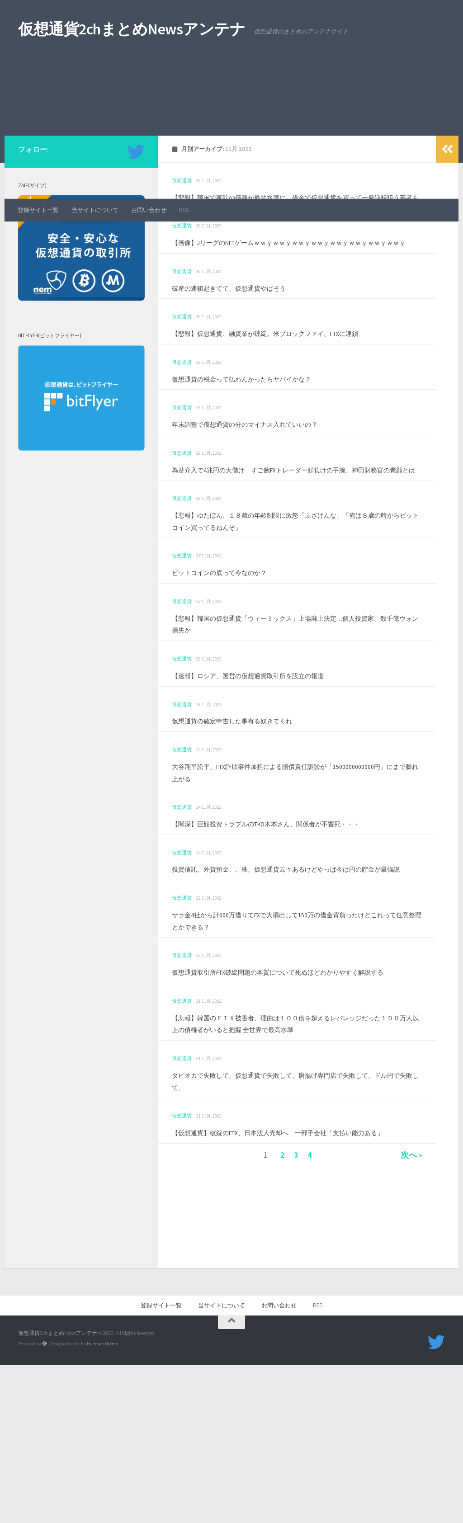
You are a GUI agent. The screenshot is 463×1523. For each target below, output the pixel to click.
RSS (184, 210)
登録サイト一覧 (38, 210)
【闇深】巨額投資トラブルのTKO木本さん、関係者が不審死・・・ (293, 945)
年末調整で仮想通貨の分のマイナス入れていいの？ (265, 534)
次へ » (409, 1313)
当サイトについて (94, 210)
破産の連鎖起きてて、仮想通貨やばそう (245, 397)
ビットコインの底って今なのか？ (233, 694)
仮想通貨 (182, 266)
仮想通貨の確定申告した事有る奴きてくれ (249, 843)
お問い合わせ (148, 210)
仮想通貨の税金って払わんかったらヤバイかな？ (261, 488)
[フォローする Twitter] (136, 237)
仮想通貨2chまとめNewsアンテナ (131, 28)
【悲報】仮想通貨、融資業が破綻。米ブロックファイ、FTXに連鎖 (292, 443)
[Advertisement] (231, 131)
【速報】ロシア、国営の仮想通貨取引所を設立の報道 (269, 797)
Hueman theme (102, 1502)
